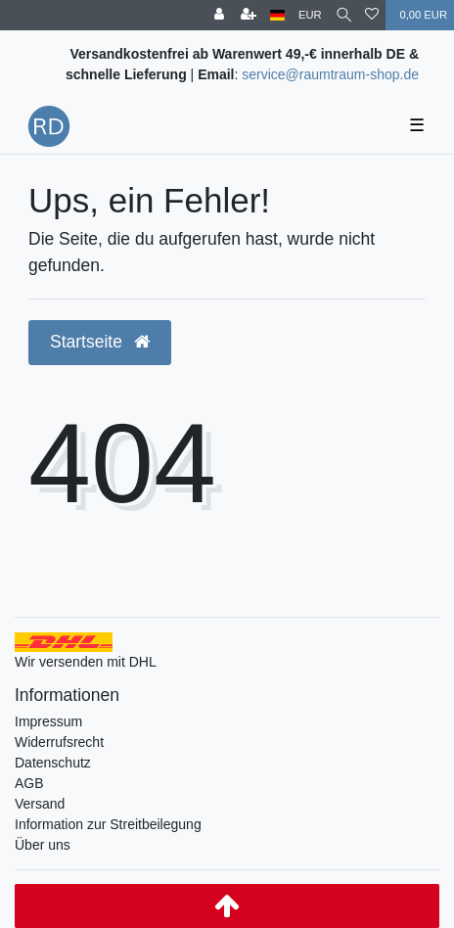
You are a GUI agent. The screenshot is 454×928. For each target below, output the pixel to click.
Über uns (42, 845)
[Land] (277, 15)
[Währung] (310, 15)
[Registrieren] (248, 15)
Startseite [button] (100, 341)
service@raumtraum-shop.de (330, 74)
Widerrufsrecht (59, 742)
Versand (40, 804)
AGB (29, 783)
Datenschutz (53, 762)
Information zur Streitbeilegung (108, 824)
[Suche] (344, 15)
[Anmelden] (219, 15)
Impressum (48, 721)
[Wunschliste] (372, 15)
